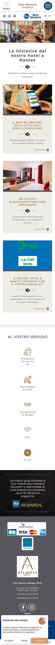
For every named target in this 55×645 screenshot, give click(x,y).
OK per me (40, 640)
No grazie (9, 640)
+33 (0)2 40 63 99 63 (27, 594)
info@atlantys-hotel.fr (27, 598)
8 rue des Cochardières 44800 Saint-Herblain (27, 589)
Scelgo (24, 640)
